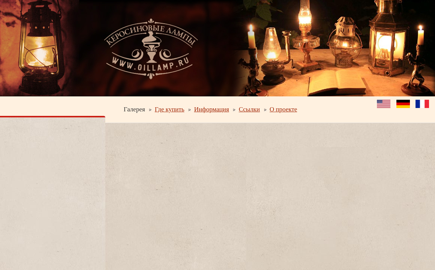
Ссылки (249, 109)
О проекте (283, 109)
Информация (211, 109)
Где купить (169, 109)
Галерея (134, 109)
